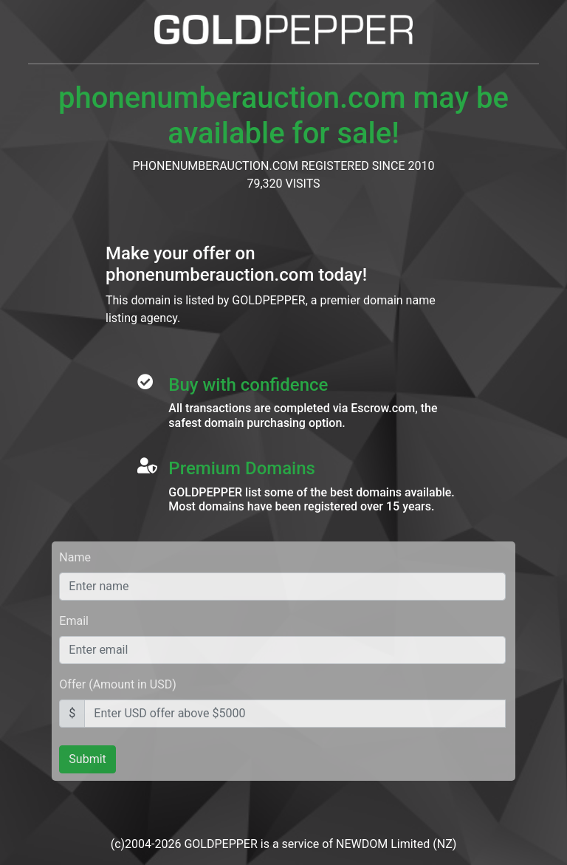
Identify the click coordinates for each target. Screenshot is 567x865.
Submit (87, 759)
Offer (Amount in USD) (117, 684)
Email (74, 621)
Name (75, 557)
